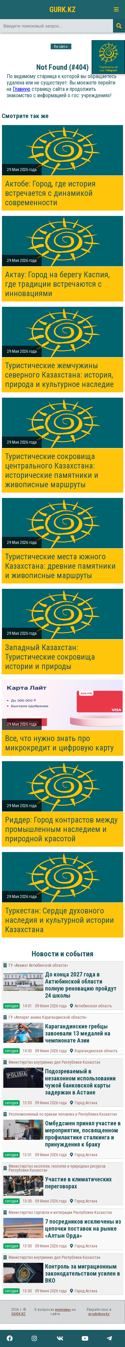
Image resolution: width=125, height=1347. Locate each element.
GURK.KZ (62, 9)
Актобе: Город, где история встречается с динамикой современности (50, 193)
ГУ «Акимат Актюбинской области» (38, 965)
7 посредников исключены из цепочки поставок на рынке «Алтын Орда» (83, 1228)
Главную (21, 89)
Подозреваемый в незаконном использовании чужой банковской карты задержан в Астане (80, 1082)
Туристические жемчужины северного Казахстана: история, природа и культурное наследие (59, 375)
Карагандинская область (96, 1051)
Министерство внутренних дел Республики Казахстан (54, 1062)
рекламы (63, 1309)
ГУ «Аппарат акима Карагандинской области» (48, 1017)
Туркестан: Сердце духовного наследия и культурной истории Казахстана (59, 920)
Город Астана (86, 1103)
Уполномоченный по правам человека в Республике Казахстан (63, 1114)
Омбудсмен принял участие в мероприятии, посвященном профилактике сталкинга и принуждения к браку (83, 1134)
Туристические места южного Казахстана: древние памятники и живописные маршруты (60, 566)
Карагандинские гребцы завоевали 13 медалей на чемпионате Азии (77, 1033)
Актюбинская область (93, 1006)
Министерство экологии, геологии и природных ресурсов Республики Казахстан (57, 1168)
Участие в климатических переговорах (78, 1183)
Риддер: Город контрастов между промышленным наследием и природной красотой (61, 829)
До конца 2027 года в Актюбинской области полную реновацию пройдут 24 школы (81, 985)
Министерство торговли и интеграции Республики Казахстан (60, 1213)
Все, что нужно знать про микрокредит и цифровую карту (59, 743)
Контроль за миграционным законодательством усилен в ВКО (82, 1273)
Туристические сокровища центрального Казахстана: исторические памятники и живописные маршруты (51, 470)
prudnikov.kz (99, 1314)
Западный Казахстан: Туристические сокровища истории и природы (50, 657)
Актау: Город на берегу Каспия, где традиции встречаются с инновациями (57, 284)
